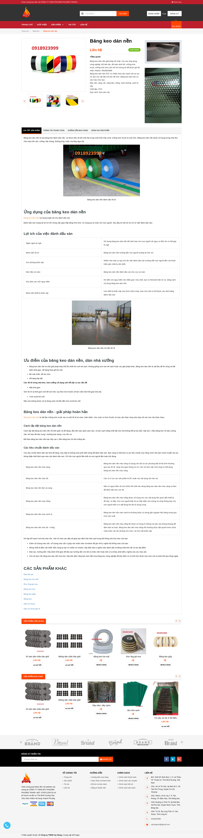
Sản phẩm (57, 24)
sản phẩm (176, 26)
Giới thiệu (42, 25)
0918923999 (156, 819)
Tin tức (72, 25)
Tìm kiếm (123, 14)
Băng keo (28, 599)
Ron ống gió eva (31, 584)
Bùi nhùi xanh (133, 710)
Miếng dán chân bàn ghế (69, 656)
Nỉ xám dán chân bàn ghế (37, 656)
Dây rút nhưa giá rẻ (32, 609)
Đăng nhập (153, 14)
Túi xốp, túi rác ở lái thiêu (165, 718)
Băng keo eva (29, 589)
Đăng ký (174, 14)
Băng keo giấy (30, 594)
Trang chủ (27, 25)
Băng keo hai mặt (31, 579)
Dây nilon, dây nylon (101, 705)
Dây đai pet (28, 574)
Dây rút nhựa (29, 604)
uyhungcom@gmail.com (160, 825)
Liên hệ (83, 25)
